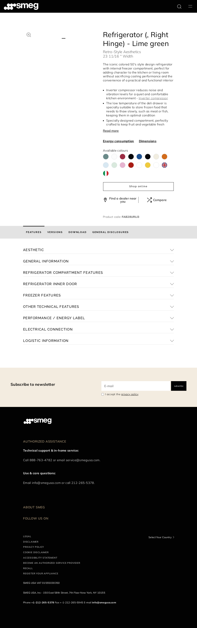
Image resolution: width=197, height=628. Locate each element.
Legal (27, 536)
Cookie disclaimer (36, 552)
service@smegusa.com (83, 460)
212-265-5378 (82, 483)
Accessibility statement (40, 557)
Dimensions (147, 141)
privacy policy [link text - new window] (129, 394)
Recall (28, 568)
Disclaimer (30, 541)
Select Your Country (160, 537)
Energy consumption (118, 141)
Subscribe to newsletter (33, 384)
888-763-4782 (41, 460)
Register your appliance (40, 573)
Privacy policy (33, 546)
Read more (111, 131)
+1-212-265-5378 (42, 602)
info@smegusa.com (46, 483)
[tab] (33, 232)
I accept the (122, 394)
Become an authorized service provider (51, 562)
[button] (29, 34)
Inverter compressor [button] (153, 98)
